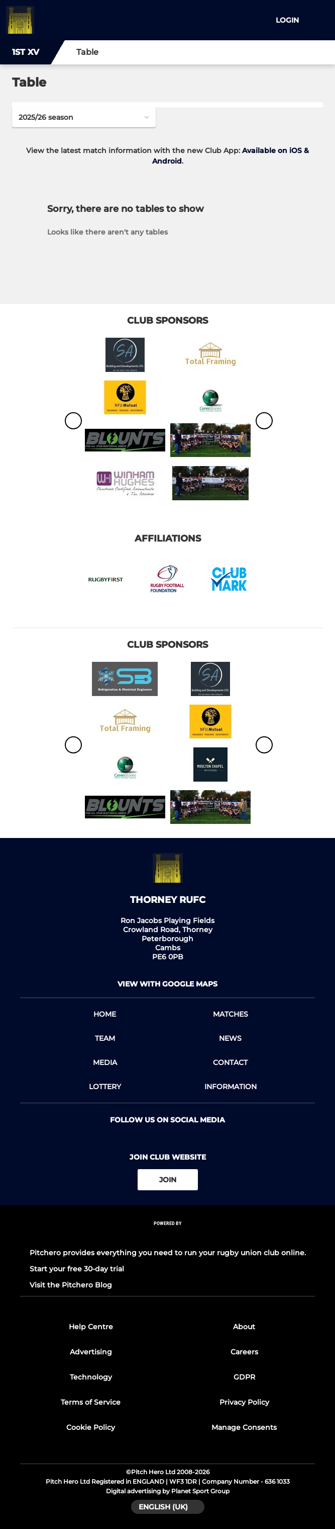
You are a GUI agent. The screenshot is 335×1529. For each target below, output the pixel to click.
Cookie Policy (90, 1427)
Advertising (91, 1351)
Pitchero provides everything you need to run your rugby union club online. (168, 1252)
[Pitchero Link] (168, 1237)
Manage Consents (244, 1427)
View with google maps (167, 983)
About (244, 1326)
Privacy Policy (244, 1402)
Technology (91, 1377)
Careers (244, 1351)
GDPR (244, 1377)
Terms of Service (91, 1402)
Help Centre (91, 1326)
